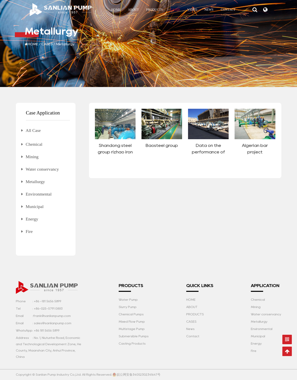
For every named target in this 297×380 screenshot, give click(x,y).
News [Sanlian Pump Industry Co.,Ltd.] (190, 328)
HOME (116, 9)
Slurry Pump (128, 306)
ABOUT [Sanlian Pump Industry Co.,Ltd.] (192, 306)
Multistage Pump (132, 328)
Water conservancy (42, 169)
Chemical (34, 144)
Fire (29, 231)
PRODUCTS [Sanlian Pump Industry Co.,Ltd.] (195, 314)
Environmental (39, 194)
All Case (33, 130)
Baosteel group (162, 145)
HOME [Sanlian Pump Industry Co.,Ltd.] (191, 299)
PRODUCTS (154, 9)
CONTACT (228, 9)
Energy (32, 218)
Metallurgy (35, 181)
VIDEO (192, 9)
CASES (175, 9)
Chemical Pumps (131, 314)
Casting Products (132, 343)
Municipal (35, 206)
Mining (32, 156)
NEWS (208, 9)
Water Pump (128, 299)
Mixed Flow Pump (132, 321)
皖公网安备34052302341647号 (136, 375)
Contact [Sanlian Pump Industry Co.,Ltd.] (192, 336)
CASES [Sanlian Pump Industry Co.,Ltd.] (191, 321)
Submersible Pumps (134, 336)
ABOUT (133, 9)
